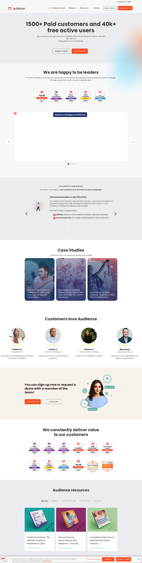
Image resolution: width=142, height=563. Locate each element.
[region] (71, 559)
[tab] (44, 501)
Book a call (53, 401)
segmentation (71, 210)
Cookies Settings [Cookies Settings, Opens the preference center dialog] (93, 559)
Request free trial (125, 8)
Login (129, 2)
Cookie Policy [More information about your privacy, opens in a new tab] (46, 561)
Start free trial (79, 51)
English (5, 561)
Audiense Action (59, 8)
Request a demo (61, 51)
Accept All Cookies (123, 559)
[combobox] (7, 561)
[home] (16, 8)
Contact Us (122, 2)
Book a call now (110, 8)
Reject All (108, 559)
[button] (73, 8)
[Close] (139, 559)
